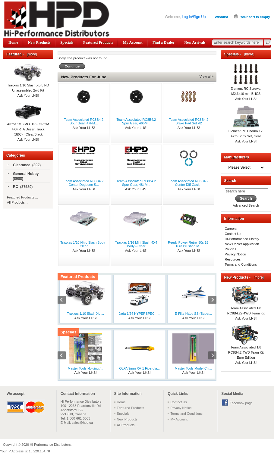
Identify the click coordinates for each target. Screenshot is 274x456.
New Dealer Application (242, 244)
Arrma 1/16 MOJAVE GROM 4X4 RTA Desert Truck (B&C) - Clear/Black (28, 122)
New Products (39, 42)
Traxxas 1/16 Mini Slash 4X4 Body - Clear (136, 244)
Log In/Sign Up (194, 17)
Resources (233, 259)
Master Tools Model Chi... (193, 368)
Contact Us (233, 234)
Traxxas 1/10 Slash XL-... (85, 313)
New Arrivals (194, 42)
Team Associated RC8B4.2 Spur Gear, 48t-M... (136, 182)
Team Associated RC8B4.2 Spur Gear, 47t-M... (83, 121)
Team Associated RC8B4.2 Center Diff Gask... (189, 182)
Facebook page (241, 403)
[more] (31, 54)
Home (13, 42)
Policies (230, 249)
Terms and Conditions (241, 264)
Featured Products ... (22, 197)
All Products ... (17, 202)
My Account (133, 42)
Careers (231, 228)
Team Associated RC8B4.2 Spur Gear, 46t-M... (136, 121)
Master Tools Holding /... (85, 368)
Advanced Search (246, 205)
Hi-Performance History (242, 239)
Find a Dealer (164, 42)
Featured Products (98, 42)
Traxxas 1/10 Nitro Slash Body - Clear (83, 244)
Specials (66, 42)
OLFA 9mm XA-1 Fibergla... (139, 368)
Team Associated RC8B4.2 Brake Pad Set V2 (189, 121)
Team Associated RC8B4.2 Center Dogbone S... (83, 182)
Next (209, 300)
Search (230, 181)
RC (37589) (20, 187)
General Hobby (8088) (23, 176)
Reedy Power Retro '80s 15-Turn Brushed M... (188, 244)
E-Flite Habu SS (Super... (193, 313)
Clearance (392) (24, 165)
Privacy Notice (235, 254)
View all (205, 76)
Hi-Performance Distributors (50, 444)
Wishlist (221, 17)
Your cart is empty (255, 17)
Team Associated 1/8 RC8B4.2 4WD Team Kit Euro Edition (246, 345)
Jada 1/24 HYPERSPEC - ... (139, 313)
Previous (64, 300)
